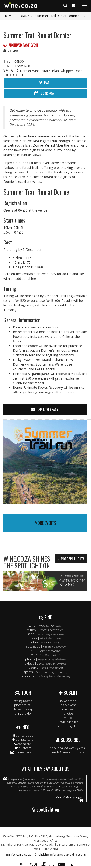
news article (68, 701)
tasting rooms (23, 701)
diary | (45, 642)
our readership (22, 752)
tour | (45, 655)
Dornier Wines (43, 145)
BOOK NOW (47, 93)
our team (23, 748)
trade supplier (68, 722)
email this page (47, 409)
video (68, 718)
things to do (23, 713)
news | (45, 638)
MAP (46, 82)
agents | (45, 672)
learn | (45, 651)
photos (68, 713)
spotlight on (45, 809)
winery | (45, 630)
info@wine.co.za (20, 855)
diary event (68, 705)
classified (68, 709)
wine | (45, 626)
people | (45, 668)
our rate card (22, 740)
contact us (23, 744)
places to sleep (22, 709)
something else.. (68, 726)
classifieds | (45, 647)
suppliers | (45, 676)
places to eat (23, 705)
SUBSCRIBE (68, 739)
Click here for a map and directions (62, 855)
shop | (45, 634)
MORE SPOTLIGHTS (72, 558)
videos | (45, 663)
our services (23, 735)
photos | (45, 659)
